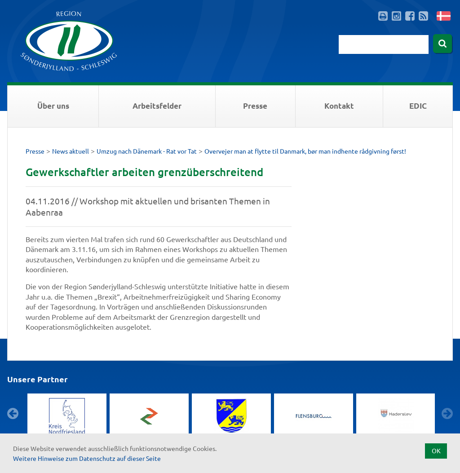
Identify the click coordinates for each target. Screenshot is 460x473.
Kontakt (339, 106)
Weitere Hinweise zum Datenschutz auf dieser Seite (87, 458)
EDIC (418, 106)
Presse (255, 106)
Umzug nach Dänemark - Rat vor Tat (147, 151)
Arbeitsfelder (157, 106)
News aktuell (70, 151)
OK (436, 450)
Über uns (53, 106)
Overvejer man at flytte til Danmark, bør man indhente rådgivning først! (305, 151)
